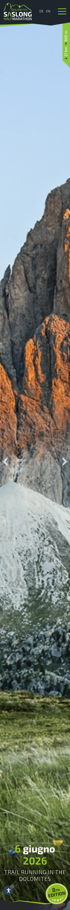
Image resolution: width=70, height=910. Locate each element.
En (48, 11)
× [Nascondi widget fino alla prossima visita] (12, 886)
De (41, 11)
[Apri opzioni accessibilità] (8, 890)
